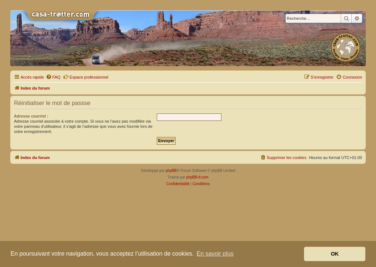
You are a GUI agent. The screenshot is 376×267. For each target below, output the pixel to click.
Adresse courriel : (31, 116)
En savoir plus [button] (215, 253)
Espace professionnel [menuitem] (85, 76)
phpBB (171, 171)
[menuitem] (53, 77)
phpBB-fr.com (197, 177)
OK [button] (335, 254)
